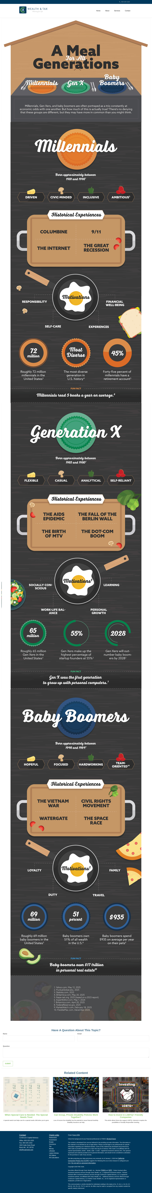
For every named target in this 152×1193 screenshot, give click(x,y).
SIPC (110, 1170)
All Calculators (54, 1157)
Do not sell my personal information (83, 1163)
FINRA (103, 1170)
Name (5, 1034)
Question (6, 1046)
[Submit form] (8, 1063)
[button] (107, 11)
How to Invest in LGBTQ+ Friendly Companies (125, 1116)
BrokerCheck (111, 1139)
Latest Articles (54, 1153)
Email (79, 1034)
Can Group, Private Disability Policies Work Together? (76, 1116)
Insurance (52, 1144)
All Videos (52, 1155)
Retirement (53, 1137)
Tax (50, 1146)
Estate (51, 1142)
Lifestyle (52, 1151)
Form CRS (76, 1135)
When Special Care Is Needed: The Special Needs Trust (26, 1116)
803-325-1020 (124, 2)
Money (51, 1148)
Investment (53, 1140)
